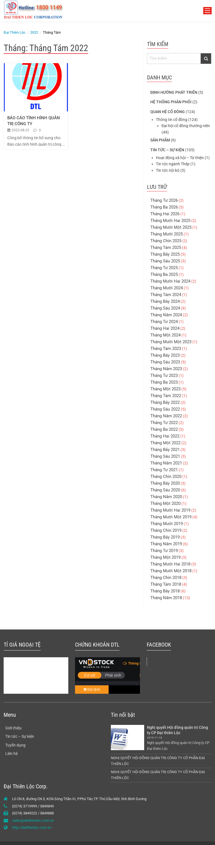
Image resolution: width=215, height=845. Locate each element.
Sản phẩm (160, 140)
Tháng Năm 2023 (166, 368)
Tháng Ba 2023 (164, 382)
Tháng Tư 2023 (164, 375)
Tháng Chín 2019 (165, 530)
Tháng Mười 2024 (166, 287)
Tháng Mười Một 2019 (170, 516)
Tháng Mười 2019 (166, 523)
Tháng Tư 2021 (164, 469)
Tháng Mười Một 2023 (170, 341)
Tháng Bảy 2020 (165, 483)
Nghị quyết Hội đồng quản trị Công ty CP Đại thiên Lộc (178, 730)
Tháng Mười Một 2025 (170, 227)
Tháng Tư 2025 (164, 267)
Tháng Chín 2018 (165, 577)
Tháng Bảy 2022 (165, 402)
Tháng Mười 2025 (166, 234)
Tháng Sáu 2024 (165, 308)
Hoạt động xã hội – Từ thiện (180, 157)
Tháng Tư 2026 (164, 200)
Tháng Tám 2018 (165, 584)
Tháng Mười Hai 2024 (170, 281)
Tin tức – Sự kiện (167, 150)
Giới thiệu (13, 728)
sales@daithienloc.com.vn (33, 820)
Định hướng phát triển (173, 92)
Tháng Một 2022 (165, 442)
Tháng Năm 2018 (166, 597)
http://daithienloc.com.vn (31, 827)
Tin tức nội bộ (167, 170)
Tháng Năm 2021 (166, 463)
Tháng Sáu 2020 (165, 490)
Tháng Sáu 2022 (165, 409)
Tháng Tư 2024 (164, 321)
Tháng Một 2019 (165, 557)
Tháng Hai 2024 (164, 328)
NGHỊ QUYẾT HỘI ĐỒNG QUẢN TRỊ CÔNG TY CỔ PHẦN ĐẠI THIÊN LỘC (158, 761)
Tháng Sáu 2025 (165, 261)
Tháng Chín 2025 (165, 240)
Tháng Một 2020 (165, 503)
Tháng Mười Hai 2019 (170, 510)
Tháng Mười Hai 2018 (170, 564)
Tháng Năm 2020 (166, 496)
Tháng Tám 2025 (165, 247)
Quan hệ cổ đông (167, 111)
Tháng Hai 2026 (164, 213)
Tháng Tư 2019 (164, 550)
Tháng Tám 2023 (165, 348)
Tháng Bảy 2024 (165, 301)
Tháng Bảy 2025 (165, 254)
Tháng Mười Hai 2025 (170, 220)
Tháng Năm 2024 (166, 314)
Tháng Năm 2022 (166, 415)
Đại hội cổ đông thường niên (186, 125)
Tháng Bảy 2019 (165, 537)
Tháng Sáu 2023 (165, 362)
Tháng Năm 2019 (166, 543)
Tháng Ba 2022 (164, 429)
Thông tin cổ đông (171, 119)
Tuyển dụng (15, 745)
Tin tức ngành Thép (173, 164)
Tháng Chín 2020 (165, 476)
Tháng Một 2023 (165, 388)
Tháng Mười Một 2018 (170, 570)
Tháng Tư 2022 (164, 422)
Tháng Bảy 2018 (165, 591)
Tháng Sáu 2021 (165, 456)
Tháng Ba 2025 (164, 274)
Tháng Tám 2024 (165, 294)
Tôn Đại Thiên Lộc (167, 663)
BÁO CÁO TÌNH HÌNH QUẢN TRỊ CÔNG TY (34, 120)
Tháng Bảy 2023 (165, 355)
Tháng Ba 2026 (164, 207)
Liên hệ (11, 753)
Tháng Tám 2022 (165, 395)
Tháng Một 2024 (165, 335)
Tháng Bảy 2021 (165, 449)
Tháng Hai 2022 (164, 436)
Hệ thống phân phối (170, 102)
